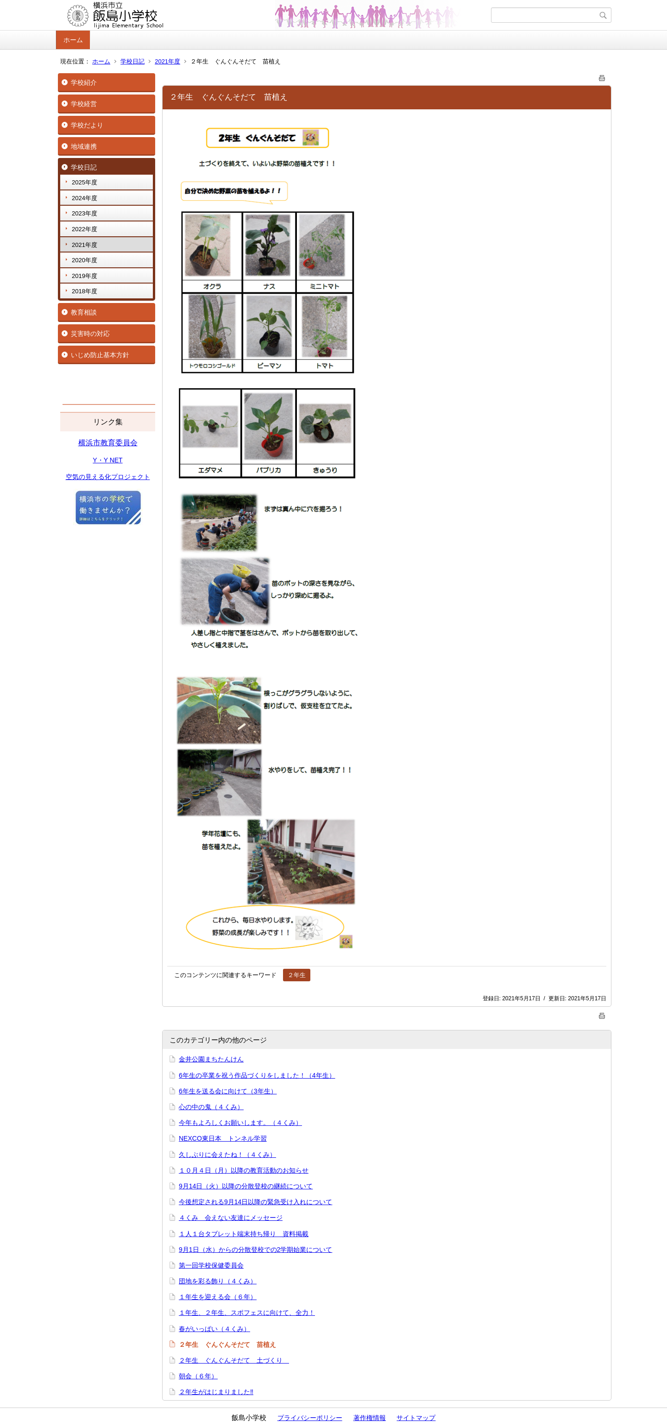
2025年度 (84, 182)
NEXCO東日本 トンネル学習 (223, 1138)
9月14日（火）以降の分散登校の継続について (246, 1186)
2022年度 (84, 229)
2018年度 (84, 291)
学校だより (87, 125)
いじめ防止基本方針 (100, 355)
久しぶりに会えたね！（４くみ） (227, 1154)
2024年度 (84, 198)
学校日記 (132, 61)
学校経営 (84, 103)
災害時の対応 (90, 333)
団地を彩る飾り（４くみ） (218, 1281)
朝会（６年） (198, 1376)
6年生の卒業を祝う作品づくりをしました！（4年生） (257, 1075)
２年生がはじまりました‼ (216, 1391)
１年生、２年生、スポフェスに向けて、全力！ (247, 1312)
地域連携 (84, 146)
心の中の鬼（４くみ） (211, 1107)
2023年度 (84, 213)
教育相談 (84, 312)
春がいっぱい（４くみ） (214, 1328)
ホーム (73, 40)
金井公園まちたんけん (211, 1059)
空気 (72, 476)
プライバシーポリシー (309, 1417)
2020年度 (84, 260)
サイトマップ (415, 1417)
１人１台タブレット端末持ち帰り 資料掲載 (243, 1234)
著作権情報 (369, 1417)
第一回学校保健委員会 (211, 1265)
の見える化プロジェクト (114, 476)
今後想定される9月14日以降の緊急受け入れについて (255, 1202)
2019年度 (84, 275)
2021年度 (167, 61)
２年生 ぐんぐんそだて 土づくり (234, 1360)
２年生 (297, 975)
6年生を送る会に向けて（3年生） (228, 1091)
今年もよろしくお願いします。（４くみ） (240, 1122)
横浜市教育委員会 (108, 443)
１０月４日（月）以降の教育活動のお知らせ (243, 1170)
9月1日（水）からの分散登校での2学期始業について (255, 1249)
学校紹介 (84, 82)
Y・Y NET (107, 460)
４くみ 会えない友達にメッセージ (231, 1217)
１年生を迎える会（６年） (218, 1297)
